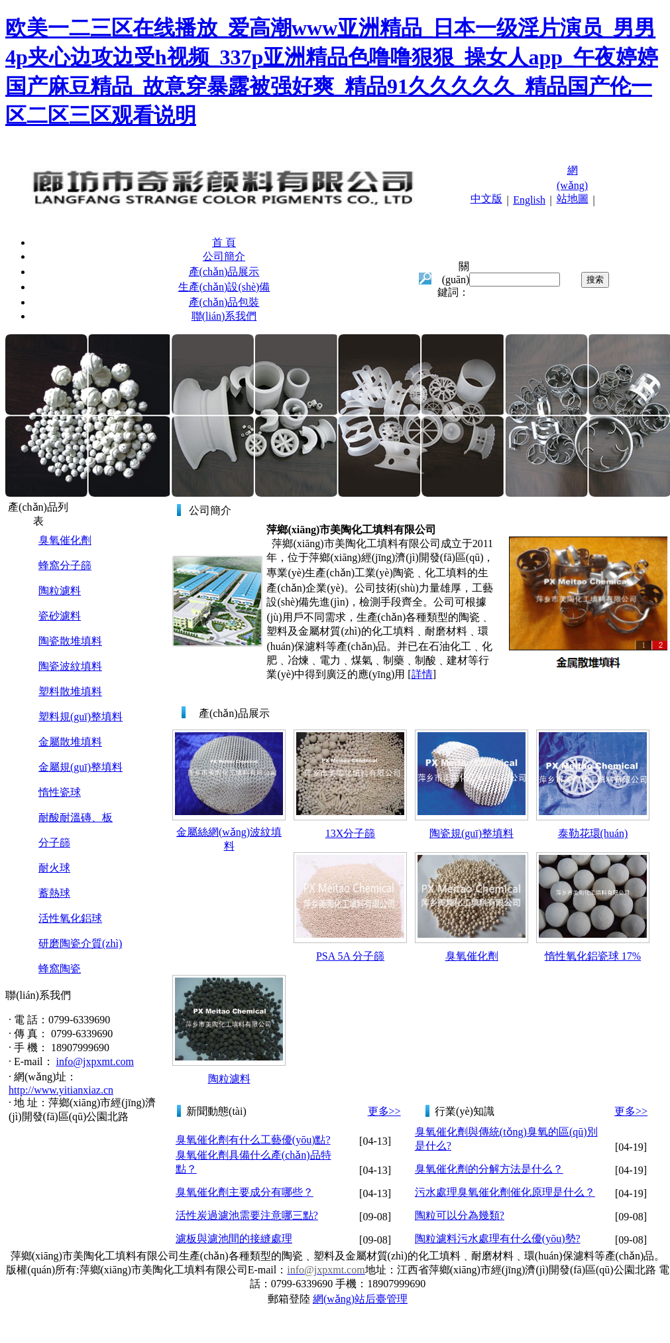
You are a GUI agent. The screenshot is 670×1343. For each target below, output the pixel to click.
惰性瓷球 (59, 792)
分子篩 (54, 842)
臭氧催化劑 (64, 540)
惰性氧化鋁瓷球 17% (593, 956)
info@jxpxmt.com (95, 1061)
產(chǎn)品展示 (224, 271)
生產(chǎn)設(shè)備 (224, 286)
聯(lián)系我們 (224, 316)
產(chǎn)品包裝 (224, 302)
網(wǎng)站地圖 (572, 184)
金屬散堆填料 (70, 741)
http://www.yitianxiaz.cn (61, 1090)
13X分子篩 (350, 833)
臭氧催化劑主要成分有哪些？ (244, 1192)
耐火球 (54, 867)
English (529, 200)
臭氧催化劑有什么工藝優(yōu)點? (253, 1139)
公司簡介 (224, 256)
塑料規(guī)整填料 (80, 716)
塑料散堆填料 (70, 691)
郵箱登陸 (289, 1299)
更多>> (384, 1111)
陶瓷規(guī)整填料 (471, 833)
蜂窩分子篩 (64, 565)
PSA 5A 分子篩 (350, 956)
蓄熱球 (54, 893)
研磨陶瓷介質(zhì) (80, 943)
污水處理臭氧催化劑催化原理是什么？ (505, 1192)
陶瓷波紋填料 (70, 666)
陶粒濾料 (59, 590)
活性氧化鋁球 (70, 918)
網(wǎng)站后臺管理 (360, 1299)
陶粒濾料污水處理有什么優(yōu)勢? (498, 1238)
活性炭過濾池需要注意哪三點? (247, 1215)
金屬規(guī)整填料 (80, 767)
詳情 (422, 674)
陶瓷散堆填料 (70, 641)
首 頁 (224, 242)
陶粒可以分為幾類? (459, 1215)
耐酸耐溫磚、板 (75, 817)
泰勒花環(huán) (593, 833)
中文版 (486, 198)
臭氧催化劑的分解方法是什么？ (489, 1169)
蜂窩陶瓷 (59, 968)
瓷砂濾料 (59, 615)
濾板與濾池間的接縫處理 (234, 1238)
